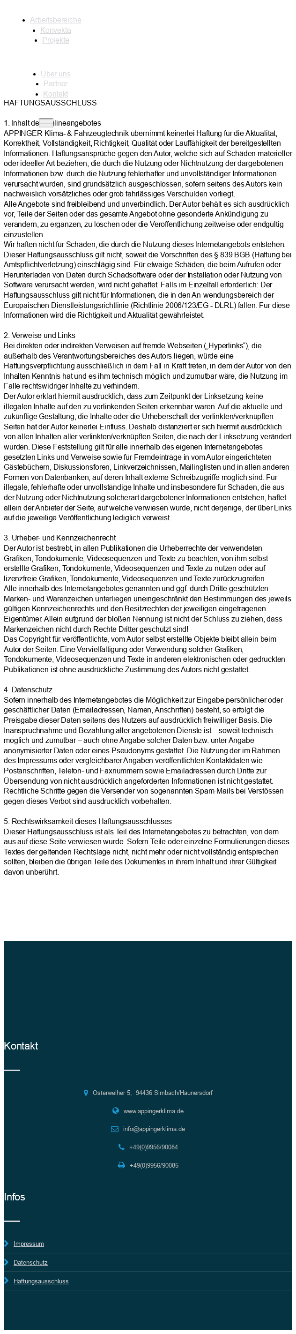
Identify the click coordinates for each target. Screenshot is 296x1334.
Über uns (56, 73)
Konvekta (55, 30)
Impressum (29, 1243)
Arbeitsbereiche (55, 19)
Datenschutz (31, 1262)
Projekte (55, 40)
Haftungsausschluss (41, 1281)
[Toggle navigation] (46, 122)
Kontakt (55, 94)
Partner (55, 83)
